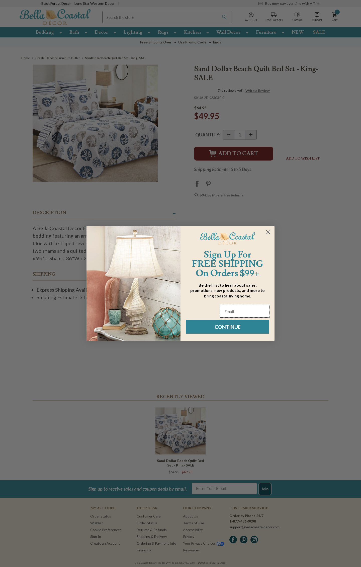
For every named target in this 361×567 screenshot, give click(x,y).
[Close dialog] (268, 232)
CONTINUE (228, 327)
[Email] (244, 311)
